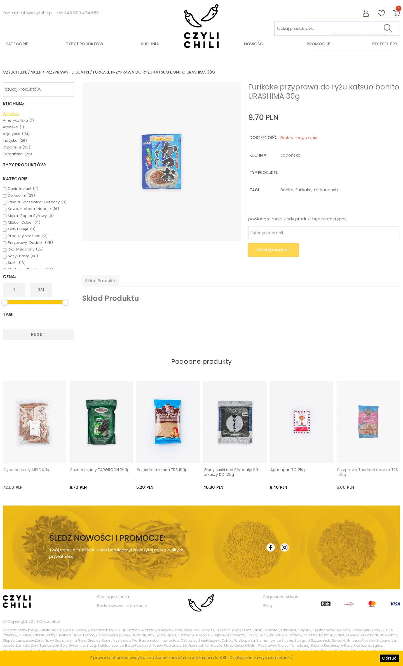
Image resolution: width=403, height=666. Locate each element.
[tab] (101, 280)
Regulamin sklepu (281, 596)
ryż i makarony (26, 249)
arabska (13, 127)
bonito (287, 190)
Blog (267, 605)
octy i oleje (22, 229)
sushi (16, 262)
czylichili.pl (15, 72)
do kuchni (21, 195)
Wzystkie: (11, 113)
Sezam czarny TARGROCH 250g (100, 469)
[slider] (4, 302)
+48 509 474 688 (81, 13)
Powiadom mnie (273, 250)
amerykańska (18, 120)
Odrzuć (389, 658)
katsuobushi (326, 190)
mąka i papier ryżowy (31, 215)
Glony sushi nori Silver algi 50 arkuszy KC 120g (231, 472)
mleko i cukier (24, 222)
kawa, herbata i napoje (33, 208)
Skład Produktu (101, 281)
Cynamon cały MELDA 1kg (27, 469)
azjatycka (16, 133)
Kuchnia (150, 44)
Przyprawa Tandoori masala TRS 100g (367, 472)
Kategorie (17, 44)
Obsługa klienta (113, 596)
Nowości (254, 44)
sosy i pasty (23, 256)
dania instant (23, 188)
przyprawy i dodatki (67, 72)
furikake (303, 190)
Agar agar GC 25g (287, 469)
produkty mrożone (28, 235)
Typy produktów (84, 44)
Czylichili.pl (49, 621)
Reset (38, 334)
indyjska (15, 140)
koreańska (17, 154)
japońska (16, 147)
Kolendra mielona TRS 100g (162, 469)
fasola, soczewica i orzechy (37, 202)
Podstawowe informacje (122, 605)
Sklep (36, 72)
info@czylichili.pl (36, 13)
